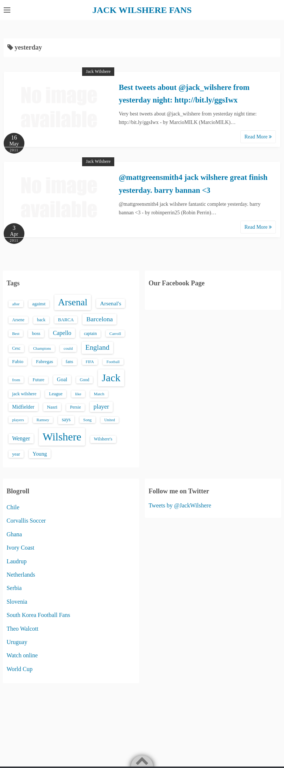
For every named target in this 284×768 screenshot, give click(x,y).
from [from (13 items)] (16, 380)
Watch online (22, 655)
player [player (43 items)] (101, 406)
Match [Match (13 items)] (99, 394)
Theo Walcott (22, 629)
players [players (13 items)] (18, 419)
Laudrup (17, 561)
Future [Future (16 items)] (38, 379)
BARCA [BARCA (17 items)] (66, 319)
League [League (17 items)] (55, 393)
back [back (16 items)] (41, 319)
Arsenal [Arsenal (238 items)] (73, 302)
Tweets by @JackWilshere (180, 505)
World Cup (20, 669)
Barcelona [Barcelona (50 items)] (99, 319)
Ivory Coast (20, 547)
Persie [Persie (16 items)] (75, 407)
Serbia (14, 588)
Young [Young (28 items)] (40, 454)
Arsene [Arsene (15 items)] (18, 320)
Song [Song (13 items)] (87, 419)
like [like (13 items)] (78, 394)
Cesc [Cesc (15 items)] (16, 348)
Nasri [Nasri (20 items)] (52, 407)
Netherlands (21, 574)
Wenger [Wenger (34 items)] (21, 438)
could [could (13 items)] (68, 348)
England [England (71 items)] (97, 347)
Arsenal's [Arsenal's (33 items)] (110, 303)
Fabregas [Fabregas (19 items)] (44, 361)
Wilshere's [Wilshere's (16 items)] (103, 439)
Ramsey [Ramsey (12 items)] (43, 420)
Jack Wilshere (98, 71)
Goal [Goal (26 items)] (62, 379)
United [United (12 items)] (109, 420)
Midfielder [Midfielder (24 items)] (23, 407)
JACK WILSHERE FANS (142, 10)
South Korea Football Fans (38, 615)
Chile (13, 507)
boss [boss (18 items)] (36, 333)
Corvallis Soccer (26, 520)
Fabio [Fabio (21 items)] (17, 361)
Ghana (14, 534)
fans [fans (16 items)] (69, 361)
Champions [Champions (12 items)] (42, 348)
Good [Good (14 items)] (84, 380)
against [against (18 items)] (38, 303)
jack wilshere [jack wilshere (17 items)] (24, 393)
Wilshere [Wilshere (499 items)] (62, 437)
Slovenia (17, 601)
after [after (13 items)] (16, 304)
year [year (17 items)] (16, 454)
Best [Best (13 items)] (16, 333)
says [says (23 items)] (66, 419)
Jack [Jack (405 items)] (111, 377)
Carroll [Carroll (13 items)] (115, 333)
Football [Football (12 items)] (113, 362)
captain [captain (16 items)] (90, 333)
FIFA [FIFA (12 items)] (90, 362)
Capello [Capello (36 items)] (62, 333)
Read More (258, 137)
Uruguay (17, 642)
